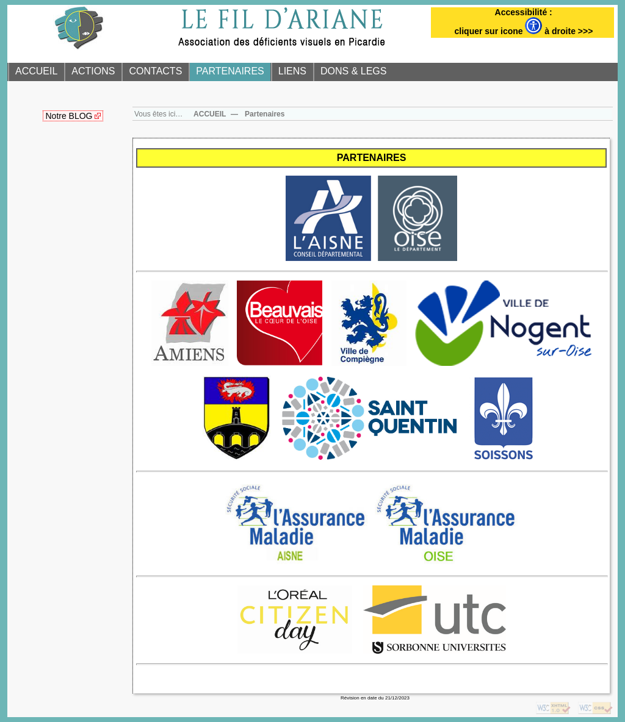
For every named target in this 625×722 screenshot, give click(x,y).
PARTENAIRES (230, 71)
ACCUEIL (36, 71)
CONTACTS (155, 71)
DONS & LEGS (353, 71)
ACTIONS (93, 71)
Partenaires (264, 114)
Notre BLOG (68, 116)
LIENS (292, 71)
